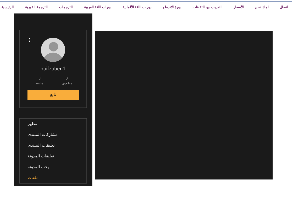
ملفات (33, 177)
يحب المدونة (38, 167)
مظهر (32, 124)
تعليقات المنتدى (41, 145)
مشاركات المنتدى (43, 134)
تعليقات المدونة (41, 156)
